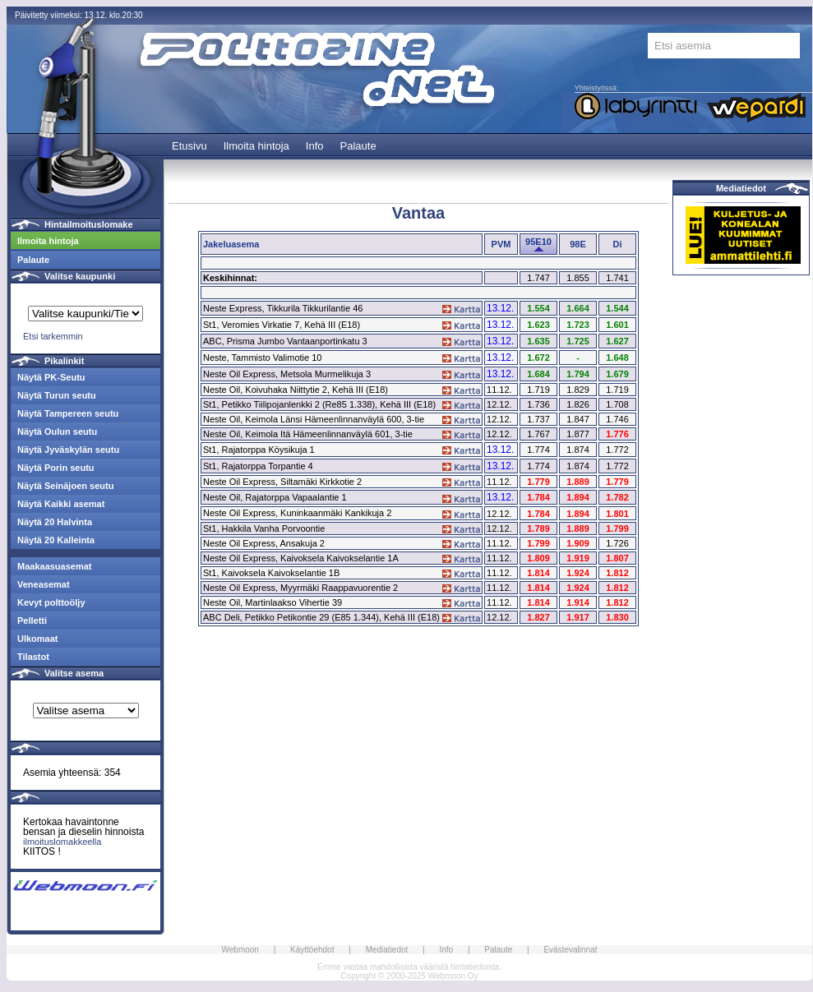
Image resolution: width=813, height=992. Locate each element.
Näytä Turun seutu (56, 395)
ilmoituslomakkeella (62, 842)
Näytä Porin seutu (56, 468)
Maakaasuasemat (54, 566)
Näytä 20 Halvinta (54, 522)
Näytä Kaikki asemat (60, 504)
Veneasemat (43, 584)
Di (617, 244)
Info (315, 146)
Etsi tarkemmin (53, 336)
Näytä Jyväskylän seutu (68, 449)
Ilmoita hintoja (256, 146)
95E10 (538, 242)
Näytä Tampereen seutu (67, 413)
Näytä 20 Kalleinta (56, 540)
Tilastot (33, 657)
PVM (501, 244)
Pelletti (32, 620)
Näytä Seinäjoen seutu (65, 486)
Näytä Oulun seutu (57, 431)
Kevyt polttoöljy (51, 602)
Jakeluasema (231, 244)
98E (578, 244)
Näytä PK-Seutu (51, 377)
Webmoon (240, 949)
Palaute (358, 146)
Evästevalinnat (570, 949)
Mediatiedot (741, 188)
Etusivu (189, 146)
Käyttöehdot (312, 949)
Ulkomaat (37, 639)
